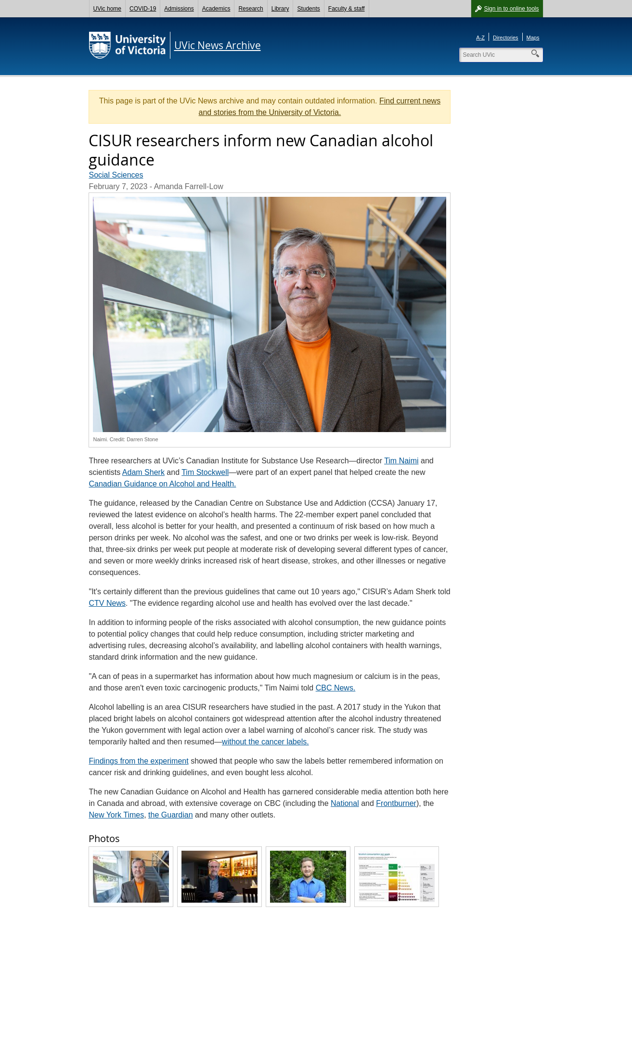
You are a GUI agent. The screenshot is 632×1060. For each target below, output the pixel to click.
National (345, 803)
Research (250, 8)
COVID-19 (142, 8)
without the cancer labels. (265, 742)
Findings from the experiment (138, 761)
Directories (505, 37)
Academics (216, 8)
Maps (533, 37)
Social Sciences (116, 175)
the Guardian (170, 815)
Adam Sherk (143, 472)
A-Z (480, 37)
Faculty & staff (346, 8)
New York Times (116, 815)
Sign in (511, 8)
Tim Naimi (401, 461)
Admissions (178, 8)
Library (280, 8)
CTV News (107, 603)
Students (308, 8)
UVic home (107, 8)
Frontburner (396, 803)
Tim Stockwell (205, 472)
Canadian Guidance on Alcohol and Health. (162, 484)
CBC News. (336, 688)
